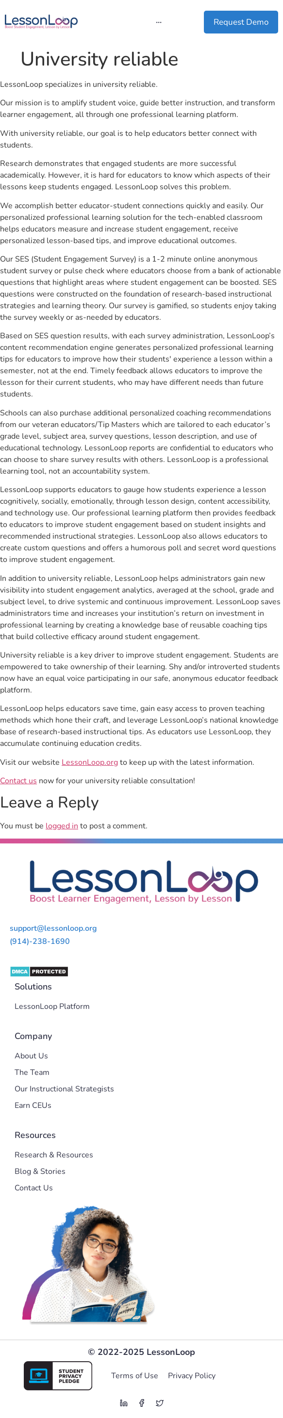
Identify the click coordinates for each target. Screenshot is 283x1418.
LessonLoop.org (90, 762)
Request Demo (241, 22)
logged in (62, 826)
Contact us (18, 780)
